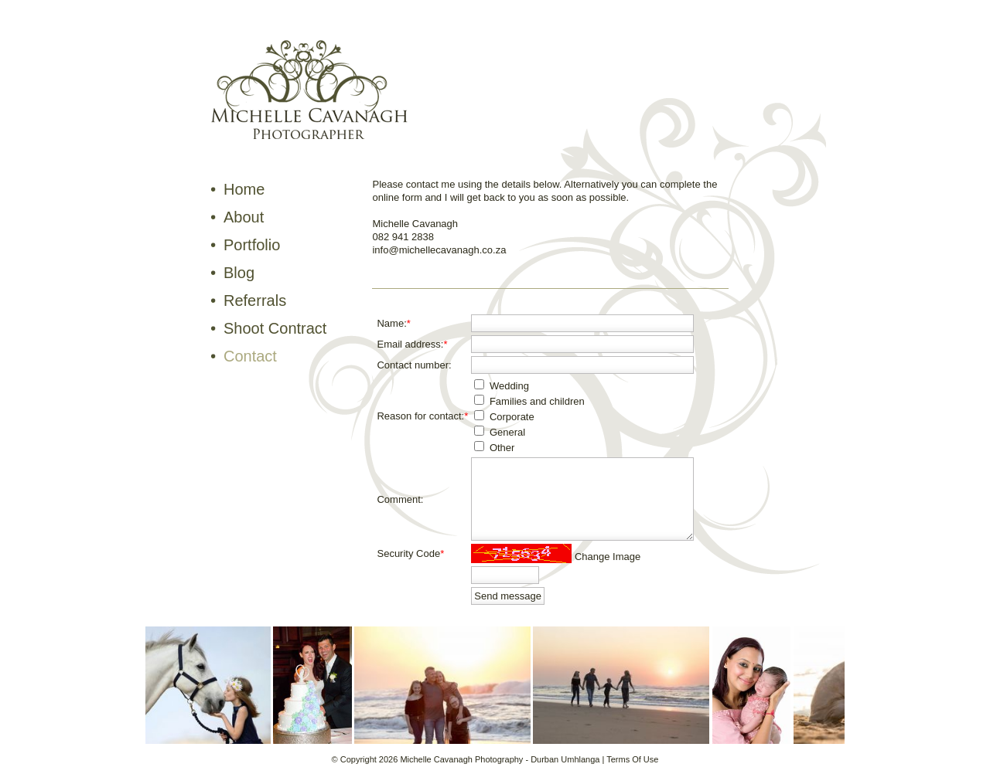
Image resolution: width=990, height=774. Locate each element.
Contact (250, 356)
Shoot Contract (275, 328)
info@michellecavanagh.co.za (439, 250)
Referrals (255, 300)
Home (244, 189)
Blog (239, 272)
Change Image (607, 556)
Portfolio (252, 244)
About (244, 217)
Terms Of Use (632, 759)
